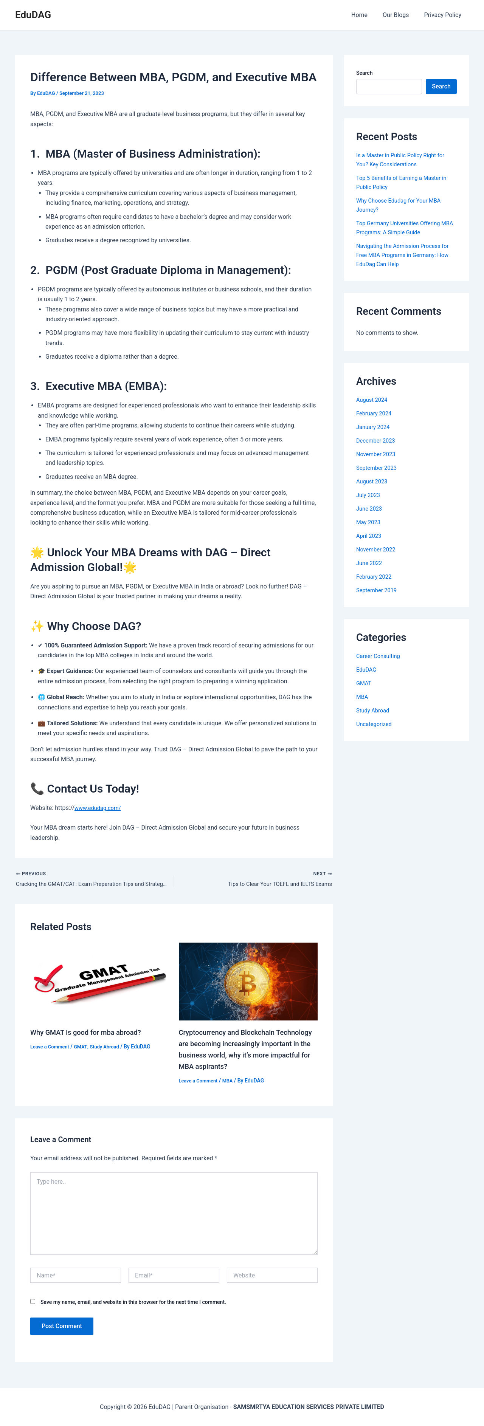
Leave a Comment (51, 1048)
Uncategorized (375, 724)
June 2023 (370, 508)
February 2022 (375, 576)
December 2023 (377, 440)
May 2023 (369, 522)
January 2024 (374, 426)
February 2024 (375, 413)
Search (364, 73)
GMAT (85, 1048)
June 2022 (370, 563)
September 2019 (378, 590)
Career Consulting (380, 656)
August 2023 (373, 481)
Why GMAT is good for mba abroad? (91, 1033)
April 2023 (370, 535)
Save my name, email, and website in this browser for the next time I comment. (133, 1304)
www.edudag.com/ (100, 807)
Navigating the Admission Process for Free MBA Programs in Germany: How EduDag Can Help (404, 255)
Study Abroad (110, 1048)
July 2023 (369, 495)
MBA (231, 1082)
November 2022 (377, 549)
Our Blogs (400, 15)
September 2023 (378, 467)
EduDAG (33, 14)
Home (367, 15)
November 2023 (377, 454)
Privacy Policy (444, 15)
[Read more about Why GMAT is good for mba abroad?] (99, 982)
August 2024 (373, 399)
